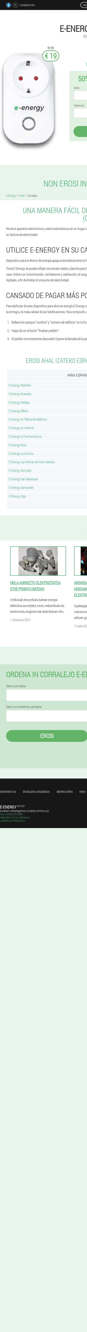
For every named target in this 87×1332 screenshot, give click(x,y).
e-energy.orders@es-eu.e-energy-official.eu (24, 811)
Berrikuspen (65, 792)
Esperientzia (8, 792)
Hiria (82, 792)
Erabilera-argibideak (36, 792)
